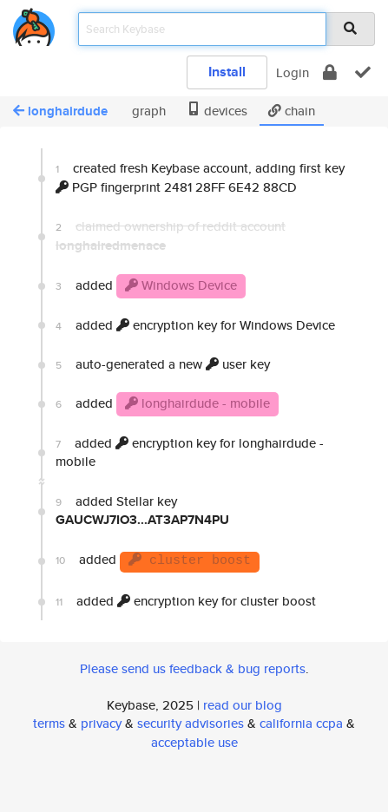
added (151, 286)
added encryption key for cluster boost (186, 601)
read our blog (242, 705)
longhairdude (60, 111)
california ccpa (301, 723)
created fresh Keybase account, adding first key (200, 177)
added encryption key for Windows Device (195, 325)
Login (292, 72)
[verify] (363, 72)
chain (291, 111)
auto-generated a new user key (163, 364)
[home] (34, 24)
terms (49, 723)
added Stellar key (142, 510)
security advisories (190, 723)
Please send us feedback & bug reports (193, 668)
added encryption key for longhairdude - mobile (190, 452)
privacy (101, 723)
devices (217, 111)
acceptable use (194, 742)
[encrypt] (330, 72)
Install (227, 72)
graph (147, 111)
